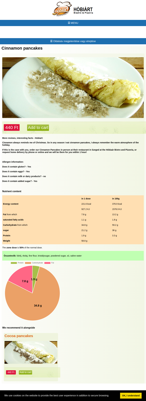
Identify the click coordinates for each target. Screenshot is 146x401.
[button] (110, 395)
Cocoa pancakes (19, 336)
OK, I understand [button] (131, 395)
